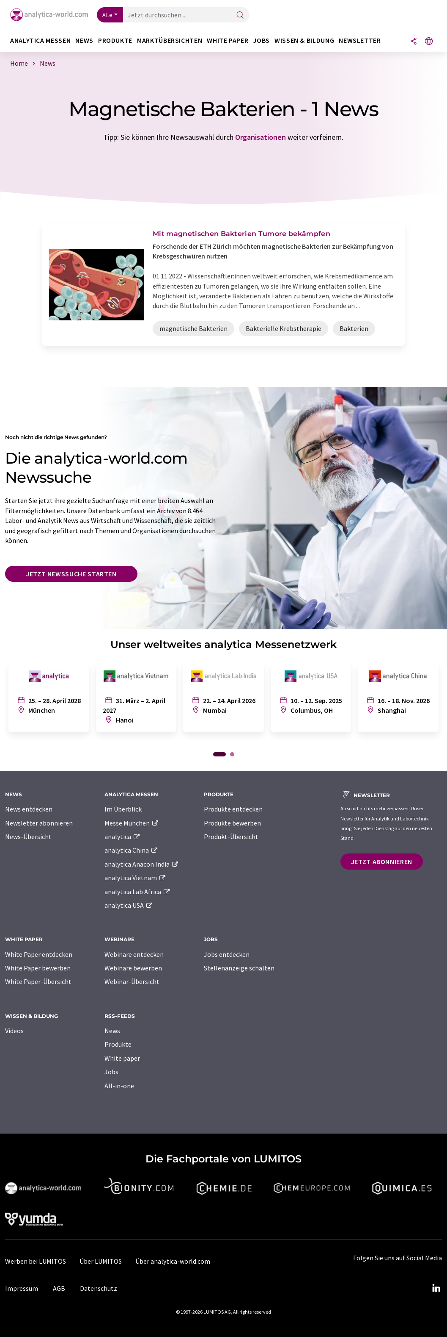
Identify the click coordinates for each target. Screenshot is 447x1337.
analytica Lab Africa (137, 891)
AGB (59, 1288)
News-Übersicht (28, 836)
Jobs (111, 1071)
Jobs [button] (261, 40)
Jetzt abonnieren (381, 861)
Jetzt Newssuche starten (71, 574)
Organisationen (260, 137)
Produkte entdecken (233, 809)
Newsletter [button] (360, 40)
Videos (14, 1030)
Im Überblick (123, 809)
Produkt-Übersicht (231, 836)
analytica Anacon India (141, 864)
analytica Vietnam (135, 877)
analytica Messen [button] (40, 40)
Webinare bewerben (133, 968)
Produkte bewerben (232, 823)
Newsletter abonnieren (39, 823)
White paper (122, 1058)
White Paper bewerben (38, 968)
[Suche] (240, 15)
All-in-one (119, 1085)
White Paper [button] (227, 40)
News (112, 1030)
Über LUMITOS (101, 1261)
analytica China (131, 850)
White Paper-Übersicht (38, 981)
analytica (122, 836)
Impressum (21, 1288)
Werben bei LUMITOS (35, 1261)
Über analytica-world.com (172, 1261)
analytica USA (128, 905)
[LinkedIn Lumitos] (436, 1288)
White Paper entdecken (38, 954)
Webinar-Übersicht (131, 981)
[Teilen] (414, 42)
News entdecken (28, 809)
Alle (107, 15)
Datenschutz (98, 1288)
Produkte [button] (115, 40)
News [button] (84, 40)
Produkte (118, 1044)
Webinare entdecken (134, 954)
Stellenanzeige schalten (239, 968)
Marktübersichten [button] (169, 40)
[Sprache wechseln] (429, 42)
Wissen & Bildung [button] (304, 40)
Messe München (131, 823)
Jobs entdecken (227, 954)
